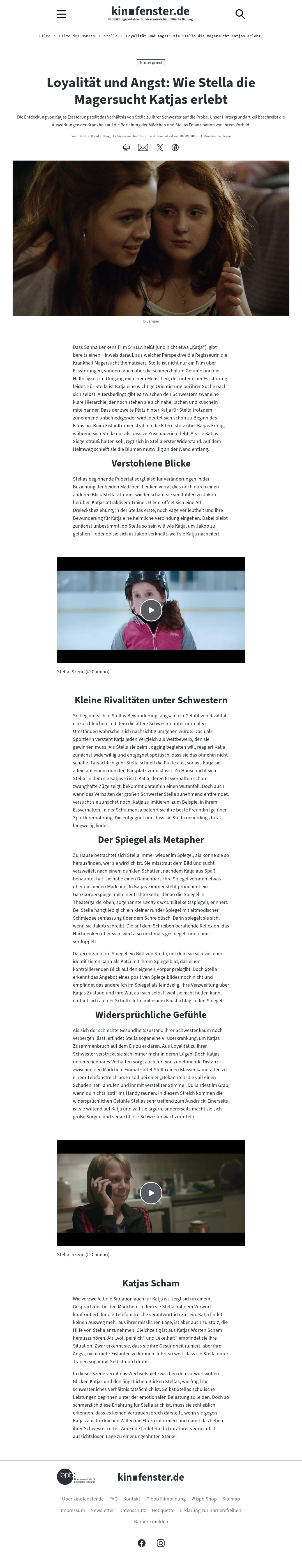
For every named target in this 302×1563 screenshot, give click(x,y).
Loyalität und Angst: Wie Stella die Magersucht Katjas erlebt (193, 36)
